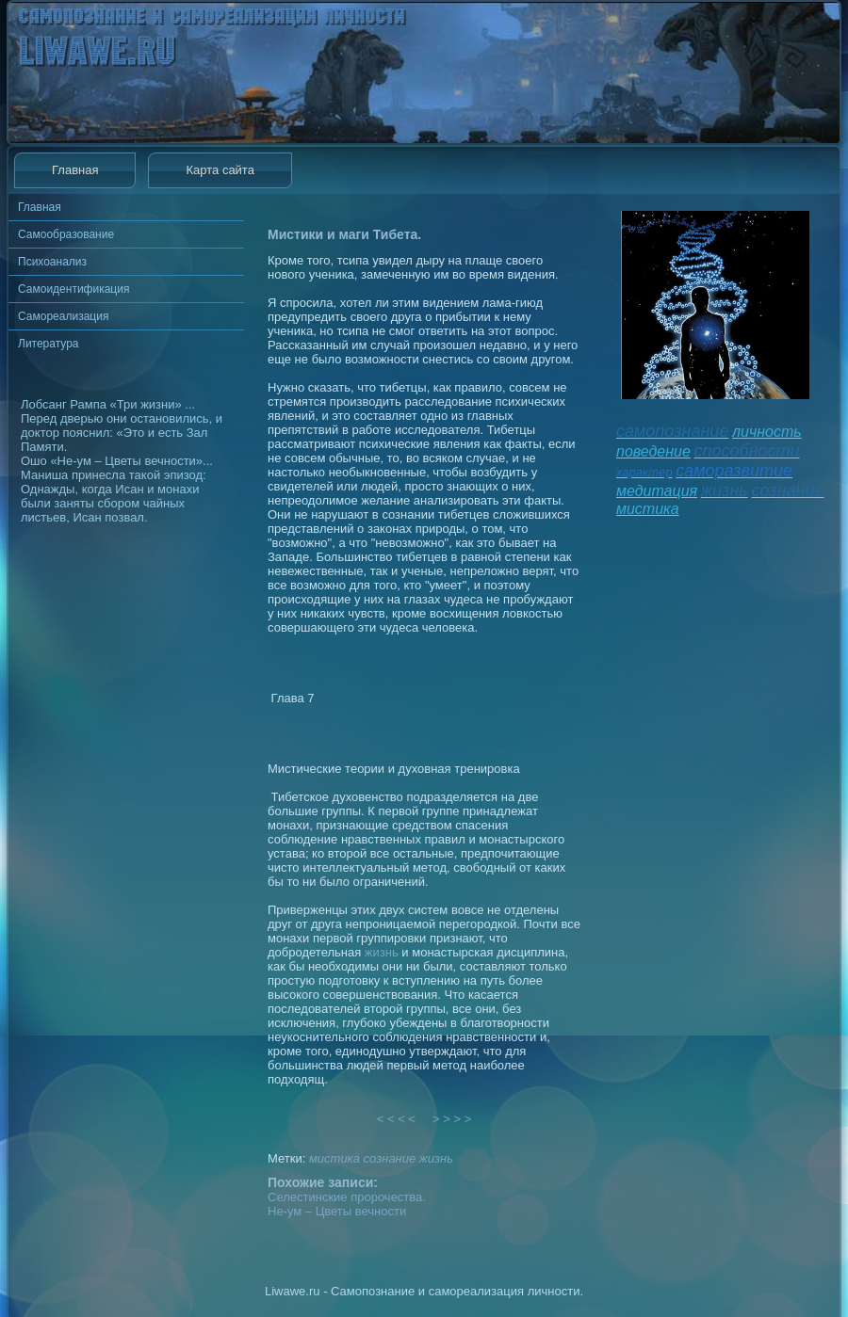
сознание (390, 1158)
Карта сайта (219, 170)
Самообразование (66, 234)
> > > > (452, 1119)
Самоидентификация (73, 289)
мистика (334, 1158)
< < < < (396, 1119)
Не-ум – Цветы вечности (337, 1211)
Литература (48, 343)
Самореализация (63, 316)
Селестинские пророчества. (347, 1197)
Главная (75, 170)
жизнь (382, 952)
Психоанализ (52, 261)
